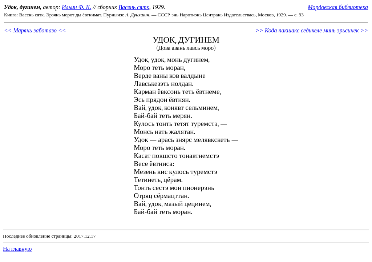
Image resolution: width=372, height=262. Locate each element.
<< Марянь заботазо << (35, 30)
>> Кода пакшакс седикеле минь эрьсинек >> (311, 30)
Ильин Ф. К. (76, 7)
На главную (17, 249)
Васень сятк (133, 7)
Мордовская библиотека (338, 7)
